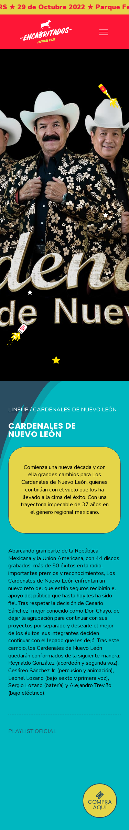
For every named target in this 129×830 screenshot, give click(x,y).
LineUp (18, 409)
